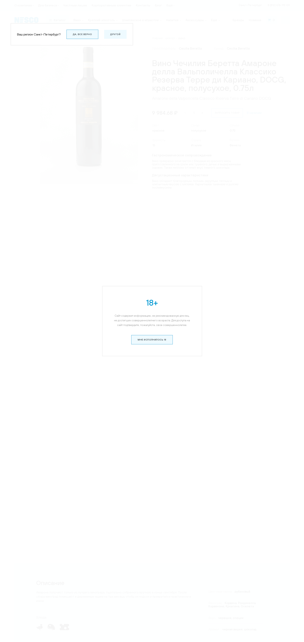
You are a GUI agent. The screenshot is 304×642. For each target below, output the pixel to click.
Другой (115, 34)
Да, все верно (82, 34)
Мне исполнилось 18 (152, 331)
